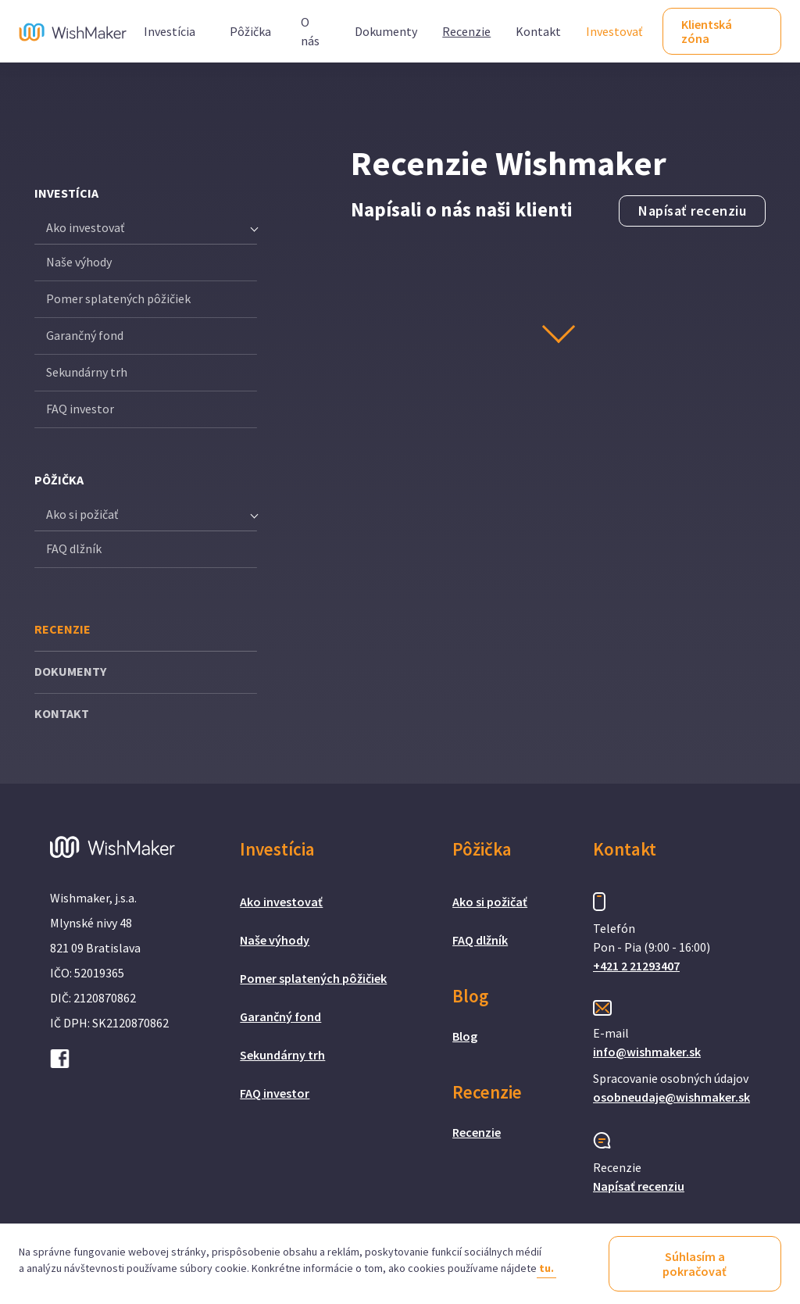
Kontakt (538, 31)
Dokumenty (386, 31)
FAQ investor (80, 408)
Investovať (614, 31)
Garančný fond (84, 335)
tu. (546, 1268)
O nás (310, 31)
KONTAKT (61, 713)
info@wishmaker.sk (647, 1051)
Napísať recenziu (692, 211)
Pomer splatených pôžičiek (118, 298)
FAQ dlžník (74, 548)
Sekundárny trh (86, 372)
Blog (464, 1036)
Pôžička (250, 31)
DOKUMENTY (70, 671)
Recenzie (466, 31)
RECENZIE (62, 629)
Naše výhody (79, 262)
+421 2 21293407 (636, 966)
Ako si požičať (489, 901)
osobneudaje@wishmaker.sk (671, 1097)
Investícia (169, 31)
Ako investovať (281, 901)
